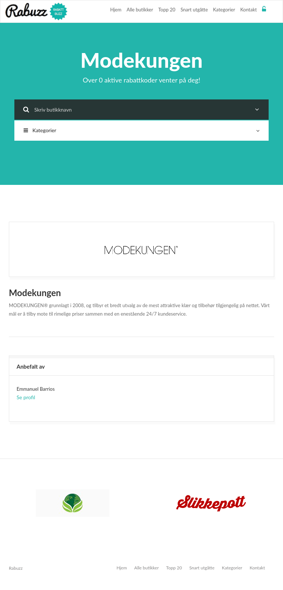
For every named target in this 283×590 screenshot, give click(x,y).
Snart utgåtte (194, 10)
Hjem (116, 10)
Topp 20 (166, 10)
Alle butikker (139, 10)
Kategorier (224, 10)
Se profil (26, 397)
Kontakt (248, 10)
